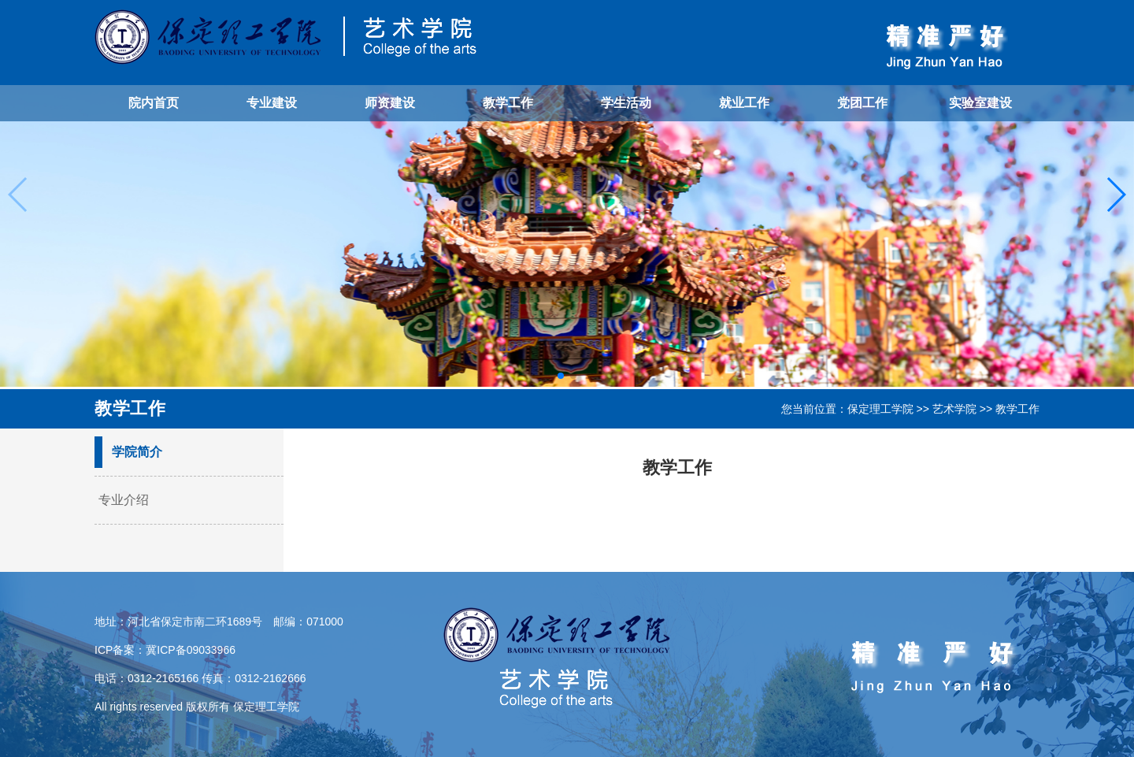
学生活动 (626, 102)
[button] (561, 376)
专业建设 (271, 102)
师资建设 (390, 102)
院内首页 (153, 102)
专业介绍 (123, 500)
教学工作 (508, 102)
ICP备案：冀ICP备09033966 (164, 650)
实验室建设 (980, 102)
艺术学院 (954, 409)
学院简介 (137, 451)
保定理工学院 (880, 409)
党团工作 (862, 102)
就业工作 (744, 102)
